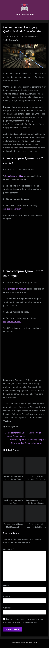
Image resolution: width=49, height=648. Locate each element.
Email (6, 596)
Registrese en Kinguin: (15, 289)
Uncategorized (12, 427)
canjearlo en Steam (12, 209)
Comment (8, 549)
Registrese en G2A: (14, 176)
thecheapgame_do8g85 (33, 36)
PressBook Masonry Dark (29, 645)
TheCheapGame (25, 14)
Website (7, 608)
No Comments (12, 40)
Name (6, 585)
